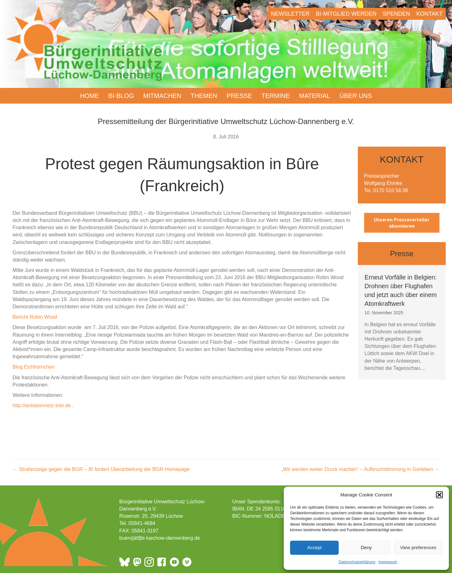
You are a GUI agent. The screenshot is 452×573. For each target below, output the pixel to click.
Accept (314, 547)
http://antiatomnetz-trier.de (42, 405)
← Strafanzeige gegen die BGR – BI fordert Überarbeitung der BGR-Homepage (101, 469)
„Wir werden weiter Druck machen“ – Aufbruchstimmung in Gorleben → (360, 469)
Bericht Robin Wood (35, 317)
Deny (366, 547)
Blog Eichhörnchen (34, 367)
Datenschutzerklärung (357, 562)
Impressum (388, 562)
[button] (439, 495)
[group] (402, 322)
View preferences (418, 547)
